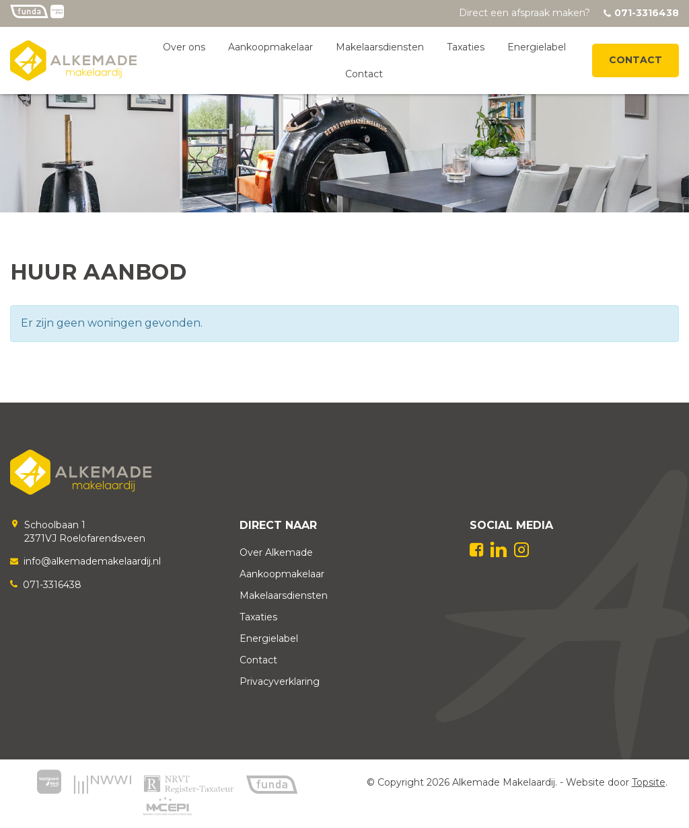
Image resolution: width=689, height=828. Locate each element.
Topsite (648, 782)
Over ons (184, 47)
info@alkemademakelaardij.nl (92, 561)
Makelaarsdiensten (380, 47)
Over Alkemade (276, 552)
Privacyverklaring (280, 681)
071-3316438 (52, 585)
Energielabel (536, 47)
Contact (364, 74)
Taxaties (465, 47)
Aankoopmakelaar (270, 47)
